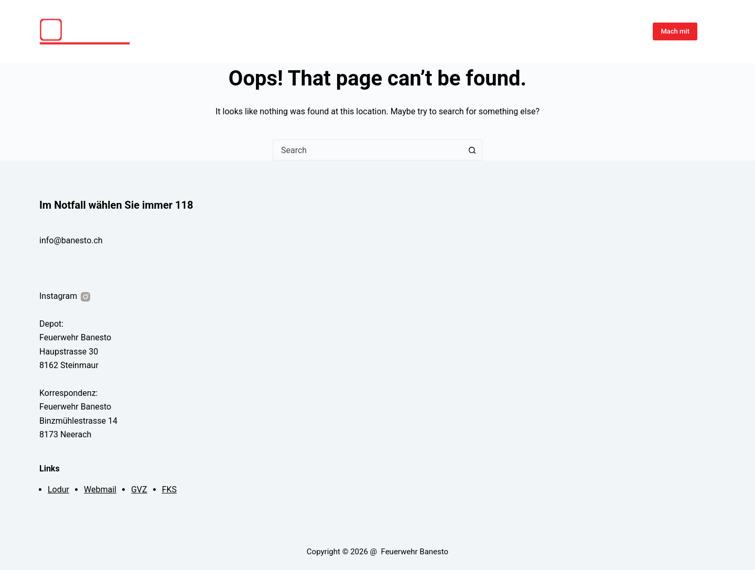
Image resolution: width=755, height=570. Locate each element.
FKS (169, 489)
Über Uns (563, 31)
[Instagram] (712, 32)
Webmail (100, 489)
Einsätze (520, 31)
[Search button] (472, 150)
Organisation (613, 31)
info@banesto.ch (71, 240)
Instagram (65, 296)
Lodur (58, 489)
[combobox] (367, 149)
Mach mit (675, 31)
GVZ (139, 489)
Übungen (477, 31)
